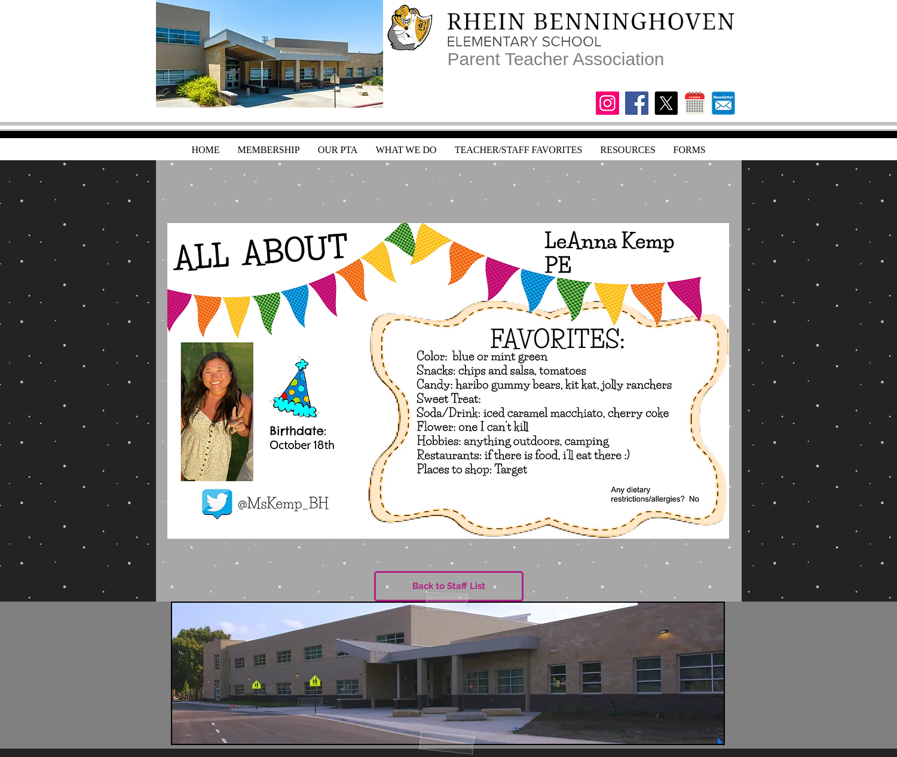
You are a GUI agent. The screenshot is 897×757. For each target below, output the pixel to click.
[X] (666, 103)
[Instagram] (607, 103)
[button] (628, 150)
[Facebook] (636, 103)
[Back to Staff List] (448, 586)
